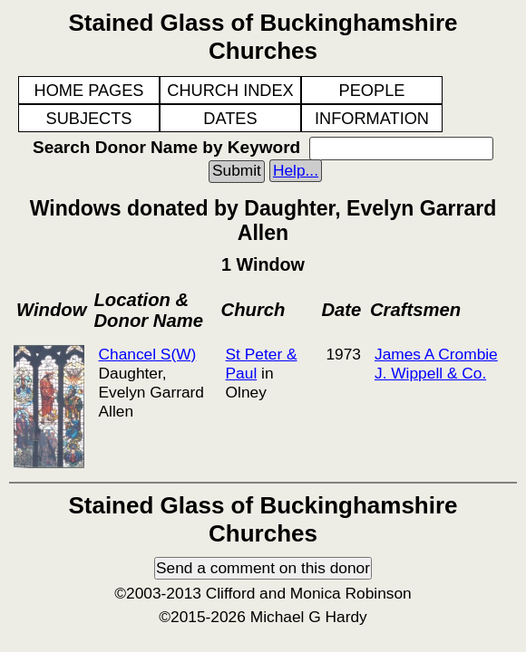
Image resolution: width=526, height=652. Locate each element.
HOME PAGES (89, 91)
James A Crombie (436, 354)
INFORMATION (372, 119)
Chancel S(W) (147, 354)
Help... (295, 170)
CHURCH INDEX (230, 91)
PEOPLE (372, 91)
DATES (230, 119)
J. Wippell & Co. (430, 373)
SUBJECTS (89, 119)
